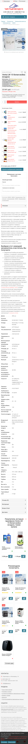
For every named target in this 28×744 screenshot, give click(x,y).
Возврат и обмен (6, 695)
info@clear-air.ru (7, 683)
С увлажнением (10, 198)
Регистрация (22, 1)
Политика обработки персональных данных (13, 699)
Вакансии (4, 697)
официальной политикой (7, 709)
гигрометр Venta (13, 313)
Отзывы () (5, 500)
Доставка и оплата (6, 691)
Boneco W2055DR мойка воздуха (6, 654)
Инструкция (5, 504)
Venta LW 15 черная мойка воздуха (6, 589)
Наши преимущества (7, 689)
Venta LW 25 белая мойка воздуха (20, 588)
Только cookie (11, 742)
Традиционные (19, 197)
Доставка (5, 512)
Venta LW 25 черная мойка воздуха (6, 622)
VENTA (9, 197)
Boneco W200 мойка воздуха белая (19, 622)
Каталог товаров (9, 17)
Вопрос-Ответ (6, 508)
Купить (17, 102)
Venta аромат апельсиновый (19, 547)
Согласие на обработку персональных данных (13, 693)
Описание (5, 205)
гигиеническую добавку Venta (9, 287)
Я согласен (4, 742)
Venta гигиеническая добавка (11, 117)
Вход (15, 1)
